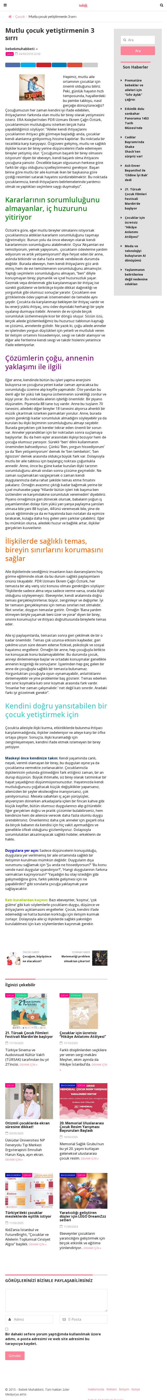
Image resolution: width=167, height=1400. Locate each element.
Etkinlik (22, 995)
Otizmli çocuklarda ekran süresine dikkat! (27, 1124)
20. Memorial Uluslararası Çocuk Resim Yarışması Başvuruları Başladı (82, 1126)
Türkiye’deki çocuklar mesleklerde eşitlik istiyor (28, 1214)
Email (98, 65)
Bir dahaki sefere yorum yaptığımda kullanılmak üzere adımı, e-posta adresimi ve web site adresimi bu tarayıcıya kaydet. (53, 1339)
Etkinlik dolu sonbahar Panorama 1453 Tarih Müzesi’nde (137, 118)
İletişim (124, 1389)
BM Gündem (68, 1085)
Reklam (111, 1389)
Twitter (30, 65)
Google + (82, 65)
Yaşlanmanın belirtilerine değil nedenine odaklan (136, 277)
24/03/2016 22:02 (27, 54)
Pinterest (48, 65)
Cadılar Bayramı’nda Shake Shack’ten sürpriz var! (134, 146)
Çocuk (20, 16)
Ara (138, 50)
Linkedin (65, 65)
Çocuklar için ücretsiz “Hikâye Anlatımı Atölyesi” (83, 1034)
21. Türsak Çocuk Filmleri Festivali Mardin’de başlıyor (29, 1034)
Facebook (14, 65)
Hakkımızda (96, 1389)
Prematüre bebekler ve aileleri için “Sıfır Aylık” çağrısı (134, 89)
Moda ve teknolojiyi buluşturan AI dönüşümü (135, 253)
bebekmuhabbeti (20, 48)
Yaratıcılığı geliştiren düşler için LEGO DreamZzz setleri (83, 1216)
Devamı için (28, 1064)
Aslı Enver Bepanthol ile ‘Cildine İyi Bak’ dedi (136, 173)
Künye (135, 1389)
